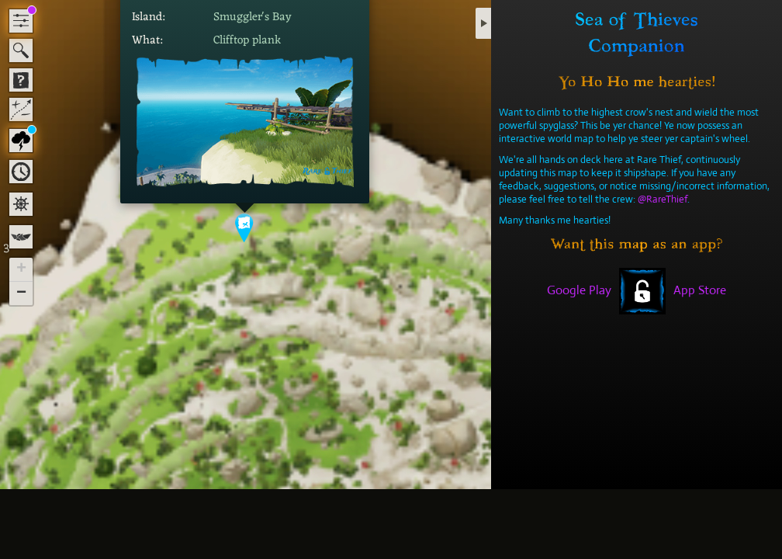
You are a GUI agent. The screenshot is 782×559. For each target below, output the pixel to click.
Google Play (579, 290)
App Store (699, 290)
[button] (244, 228)
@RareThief (662, 199)
